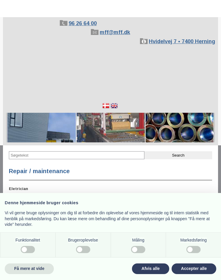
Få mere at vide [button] (29, 268)
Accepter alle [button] (194, 268)
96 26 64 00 (83, 23)
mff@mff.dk (115, 32)
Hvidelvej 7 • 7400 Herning (182, 41)
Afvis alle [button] (150, 268)
